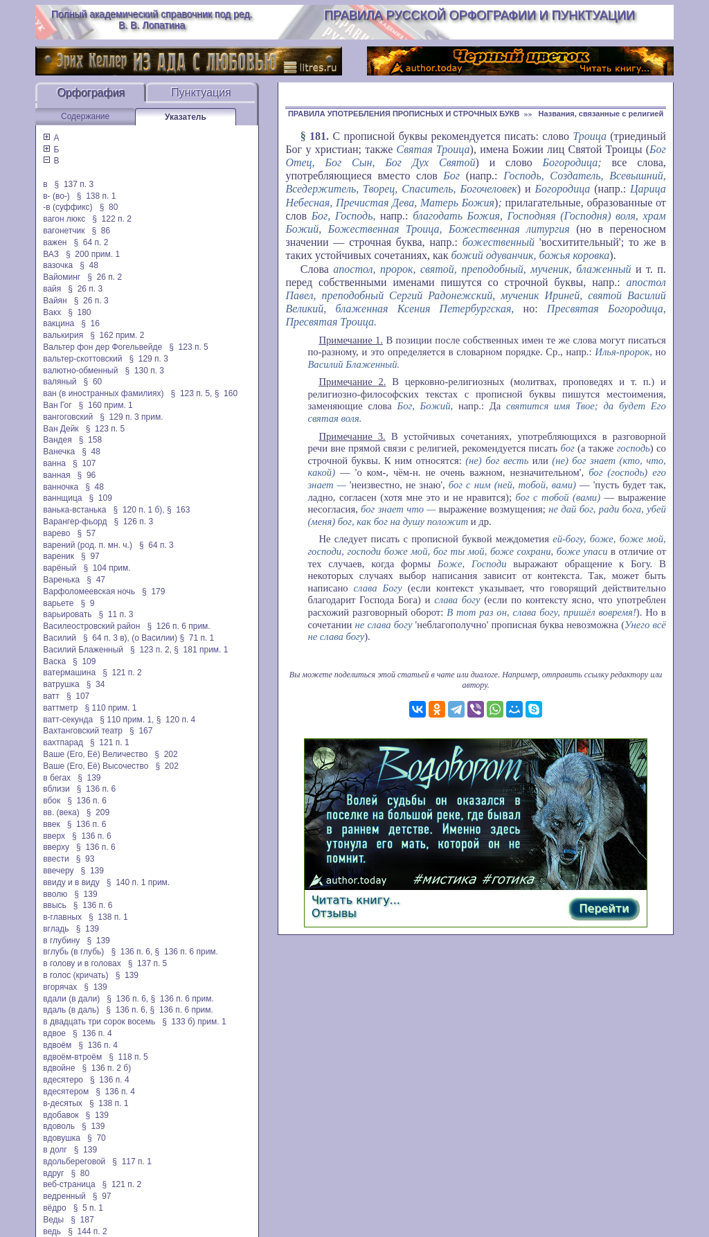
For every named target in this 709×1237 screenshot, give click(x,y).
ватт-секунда (68, 719)
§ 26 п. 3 (85, 289)
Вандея (57, 440)
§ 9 (87, 603)
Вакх (52, 312)
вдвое (54, 1033)
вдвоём (57, 1045)
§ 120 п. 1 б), (139, 510)
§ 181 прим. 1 (201, 650)
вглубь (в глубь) (73, 951)
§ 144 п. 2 (87, 1231)
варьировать (67, 614)
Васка (54, 661)
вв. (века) (61, 812)
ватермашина (69, 672)
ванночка (60, 487)
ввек (51, 824)
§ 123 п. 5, (192, 393)
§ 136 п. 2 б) (106, 1068)
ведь (52, 1231)
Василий (59, 638)
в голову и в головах (81, 963)
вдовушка (61, 1138)
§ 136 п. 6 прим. (186, 951)
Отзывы (334, 913)
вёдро (54, 1208)
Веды (53, 1220)
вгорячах (60, 987)
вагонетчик (63, 230)
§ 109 (100, 498)
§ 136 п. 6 (96, 789)
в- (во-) (56, 196)
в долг (55, 1150)
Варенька (61, 580)
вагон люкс (64, 219)
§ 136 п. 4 (92, 1033)
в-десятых (62, 1103)
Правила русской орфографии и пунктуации (479, 15)
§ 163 (178, 510)
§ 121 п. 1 (109, 742)
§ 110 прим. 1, (127, 719)
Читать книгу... (356, 900)
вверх (54, 836)
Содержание (85, 116)
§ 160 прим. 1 (106, 405)
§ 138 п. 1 (96, 196)
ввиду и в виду (71, 882)
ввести (56, 859)
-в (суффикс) (67, 207)
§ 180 (79, 312)
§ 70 (96, 1138)
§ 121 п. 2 (122, 672)
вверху (56, 847)
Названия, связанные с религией (600, 113)
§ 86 (101, 230)
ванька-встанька (74, 510)
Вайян (55, 300)
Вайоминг (61, 277)
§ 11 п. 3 (116, 614)
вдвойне (59, 1068)
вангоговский (68, 417)
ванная (56, 475)
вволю (55, 894)
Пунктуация (201, 92)
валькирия (63, 335)
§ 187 (82, 1220)
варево (56, 533)
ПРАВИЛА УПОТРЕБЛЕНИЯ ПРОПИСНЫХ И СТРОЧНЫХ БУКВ (404, 113)
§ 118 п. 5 (128, 1057)
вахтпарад (63, 742)
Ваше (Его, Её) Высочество (95, 766)
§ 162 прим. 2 (117, 335)
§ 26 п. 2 (104, 277)
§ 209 (98, 812)
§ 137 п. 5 (148, 963)
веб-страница (69, 1184)
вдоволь (59, 1126)
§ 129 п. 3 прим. (131, 417)
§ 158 (90, 440)
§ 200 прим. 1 (93, 254)
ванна (54, 463)
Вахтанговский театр (83, 731)
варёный (59, 568)
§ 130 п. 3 (144, 370)
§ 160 (226, 393)
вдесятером (66, 1091)
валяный (59, 381)
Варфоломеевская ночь (89, 591)
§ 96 (87, 475)
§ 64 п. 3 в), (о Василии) (130, 638)
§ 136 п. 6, (131, 951)
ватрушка (61, 684)
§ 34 (96, 684)
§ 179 (153, 591)
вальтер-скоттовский (82, 359)
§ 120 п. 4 (176, 719)
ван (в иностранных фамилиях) (103, 393)
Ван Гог (57, 405)
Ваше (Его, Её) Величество (95, 754)
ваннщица (62, 498)
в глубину (61, 940)
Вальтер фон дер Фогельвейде (102, 347)
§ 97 (90, 556)
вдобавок (60, 1115)
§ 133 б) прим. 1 (194, 1021)
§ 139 (89, 778)
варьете (58, 603)
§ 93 (85, 859)
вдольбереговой (74, 1161)
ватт (51, 696)
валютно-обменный (80, 370)
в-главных (62, 917)
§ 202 (165, 754)
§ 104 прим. (106, 568)
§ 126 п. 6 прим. (178, 626)
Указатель (185, 117)
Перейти (604, 908)
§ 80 (109, 207)
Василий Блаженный (83, 650)
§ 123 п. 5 (188, 347)
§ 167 (140, 731)
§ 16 (90, 323)
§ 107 (84, 463)
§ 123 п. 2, (151, 650)
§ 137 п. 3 (74, 184)
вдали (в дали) (71, 999)
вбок (51, 801)
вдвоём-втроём (72, 1057)
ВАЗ (51, 254)
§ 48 (89, 265)
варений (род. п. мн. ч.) (87, 545)
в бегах (57, 778)
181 (317, 136)
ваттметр (60, 708)
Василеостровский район (91, 626)
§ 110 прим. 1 (111, 708)
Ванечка (59, 451)
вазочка (58, 265)
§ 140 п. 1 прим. (138, 882)
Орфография (91, 92)
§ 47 (96, 580)
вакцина (58, 323)
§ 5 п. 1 (88, 1208)
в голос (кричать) (75, 975)
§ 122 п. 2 (112, 219)
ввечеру (58, 870)
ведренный (64, 1196)
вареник (58, 556)
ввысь (54, 905)
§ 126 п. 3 (134, 521)
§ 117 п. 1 (132, 1161)
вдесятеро (63, 1080)
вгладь (56, 929)
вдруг (53, 1173)
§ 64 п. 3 (156, 545)
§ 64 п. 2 (90, 242)
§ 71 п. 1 (196, 638)
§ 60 (93, 381)
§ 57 (86, 533)
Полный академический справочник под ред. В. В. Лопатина (152, 19)
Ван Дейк (60, 429)
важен (54, 242)
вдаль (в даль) (71, 1010)
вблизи (56, 789)
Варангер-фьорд (75, 521)
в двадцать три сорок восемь (99, 1021)
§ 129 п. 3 (148, 359)
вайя (52, 289)
